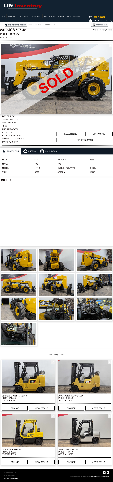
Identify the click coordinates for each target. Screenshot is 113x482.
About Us (11, 16)
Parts (69, 16)
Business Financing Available (102, 30)
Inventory (38, 25)
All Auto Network (105, 476)
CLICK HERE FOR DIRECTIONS (11, 478)
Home (3, 16)
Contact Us (99, 134)
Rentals (61, 16)
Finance (14, 408)
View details (41, 408)
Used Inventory (50, 16)
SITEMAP (93, 476)
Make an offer (85, 140)
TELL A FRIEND (70, 134)
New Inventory (35, 16)
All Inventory (22, 16)
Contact (76, 16)
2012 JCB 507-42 (50, 25)
